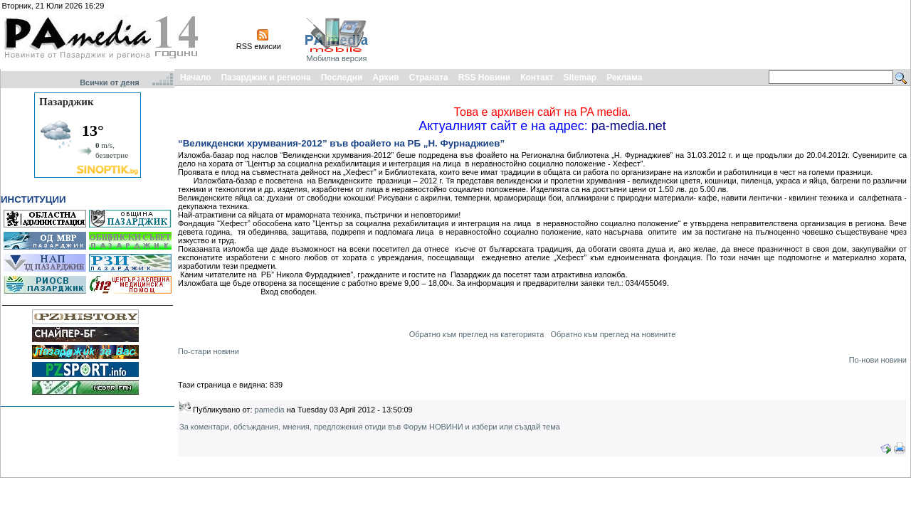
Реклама (624, 77)
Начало (195, 77)
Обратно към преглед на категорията (476, 334)
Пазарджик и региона (265, 77)
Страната (428, 77)
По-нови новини (878, 360)
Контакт (536, 77)
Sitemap (580, 77)
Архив (385, 77)
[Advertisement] (649, 34)
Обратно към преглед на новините (612, 334)
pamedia (270, 409)
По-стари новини (208, 351)
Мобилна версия (336, 58)
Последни (342, 77)
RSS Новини (484, 77)
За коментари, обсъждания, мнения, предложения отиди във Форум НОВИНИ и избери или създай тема (369, 426)
